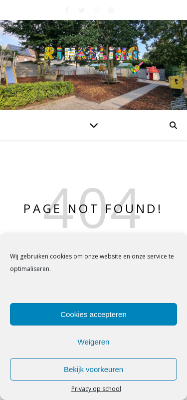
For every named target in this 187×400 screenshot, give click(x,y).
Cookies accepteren (93, 314)
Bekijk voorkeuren (93, 369)
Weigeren (94, 342)
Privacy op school (96, 389)
